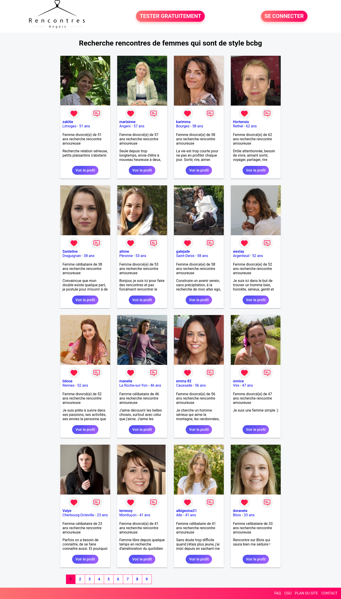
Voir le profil (85, 170)
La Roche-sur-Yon (133, 385)
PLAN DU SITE (306, 593)
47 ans (247, 385)
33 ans (249, 515)
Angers (125, 126)
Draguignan (72, 256)
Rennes (69, 385)
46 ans (155, 385)
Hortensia (241, 122)
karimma (183, 122)
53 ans (141, 256)
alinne (124, 251)
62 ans (251, 126)
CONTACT (329, 593)
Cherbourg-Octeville (78, 515)
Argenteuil (241, 256)
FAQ (277, 593)
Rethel (238, 126)
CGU (288, 593)
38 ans (89, 256)
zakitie (68, 122)
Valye (67, 511)
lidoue (68, 381)
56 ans (200, 385)
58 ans (197, 126)
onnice (238, 381)
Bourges (183, 126)
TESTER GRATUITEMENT (170, 16)
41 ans (144, 515)
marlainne (127, 122)
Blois (237, 515)
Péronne (126, 256)
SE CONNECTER (284, 16)
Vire (236, 385)
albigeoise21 (186, 511)
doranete (240, 511)
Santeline (70, 251)
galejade (183, 251)
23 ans (102, 515)
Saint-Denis (185, 256)
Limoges (69, 126)
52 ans (257, 256)
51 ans (84, 126)
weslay (238, 251)
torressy (125, 511)
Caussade (184, 385)
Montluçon (127, 515)
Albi (179, 515)
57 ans (139, 126)
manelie (125, 381)
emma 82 (183, 381)
